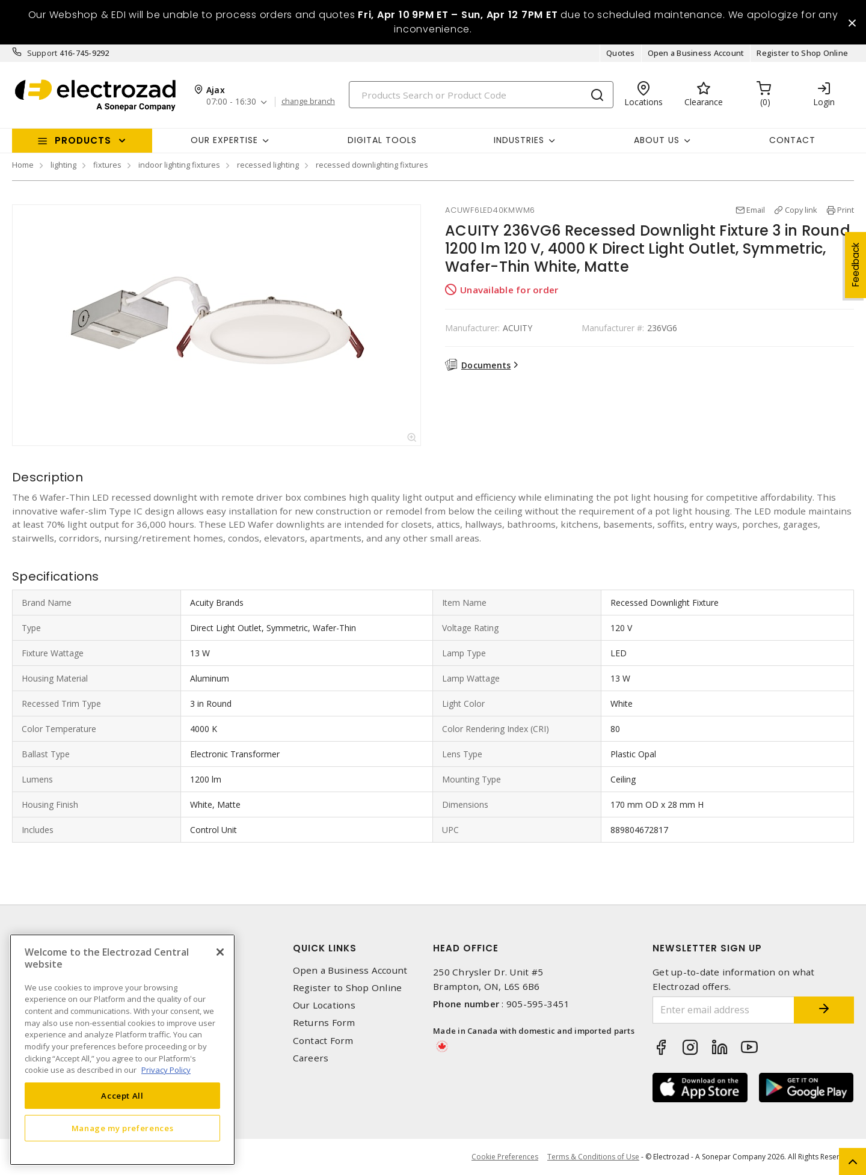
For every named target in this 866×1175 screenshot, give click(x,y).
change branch (308, 101)
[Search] (481, 94)
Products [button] (83, 140)
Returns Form (324, 1022)
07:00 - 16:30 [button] (231, 102)
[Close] (220, 952)
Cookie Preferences (504, 1157)
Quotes (620, 52)
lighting (63, 164)
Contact (792, 140)
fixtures (107, 164)
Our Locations (324, 1005)
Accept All (122, 1095)
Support (42, 52)
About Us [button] (657, 140)
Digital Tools (382, 140)
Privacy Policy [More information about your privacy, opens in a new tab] (166, 1069)
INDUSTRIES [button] (519, 140)
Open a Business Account (696, 52)
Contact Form (323, 1040)
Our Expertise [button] (224, 140)
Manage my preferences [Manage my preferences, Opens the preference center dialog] (123, 1128)
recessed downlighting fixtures (372, 164)
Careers (311, 1058)
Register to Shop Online (802, 52)
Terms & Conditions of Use (593, 1157)
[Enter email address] (723, 1010)
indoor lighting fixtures (179, 164)
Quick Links (325, 948)
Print (845, 209)
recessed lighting (268, 164)
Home (23, 164)
